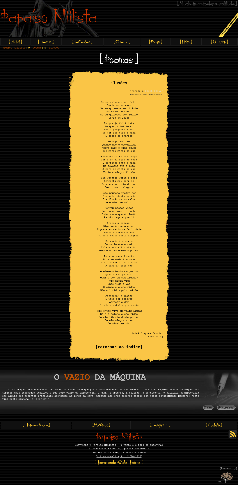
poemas (37, 47)
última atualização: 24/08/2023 (119, 456)
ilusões (54, 47)
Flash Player (154, 91)
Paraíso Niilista (13, 47)
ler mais (43, 399)
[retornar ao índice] (119, 347)
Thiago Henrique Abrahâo (152, 94)
